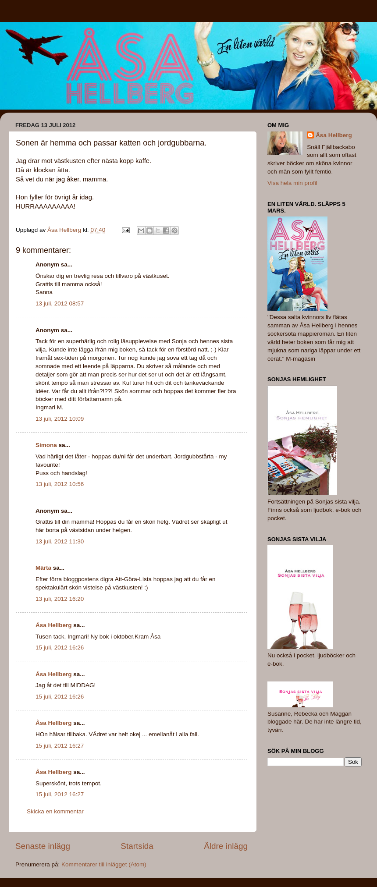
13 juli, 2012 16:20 (60, 599)
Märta (43, 567)
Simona (46, 445)
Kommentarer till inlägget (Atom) (103, 864)
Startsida (137, 846)
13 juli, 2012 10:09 (60, 418)
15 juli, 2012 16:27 (60, 745)
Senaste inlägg (42, 846)
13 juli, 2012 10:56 (60, 484)
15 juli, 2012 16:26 (60, 647)
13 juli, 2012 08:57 (60, 303)
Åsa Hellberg (54, 625)
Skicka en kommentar (55, 811)
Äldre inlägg (226, 846)
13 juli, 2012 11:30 (60, 541)
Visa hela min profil (292, 183)
